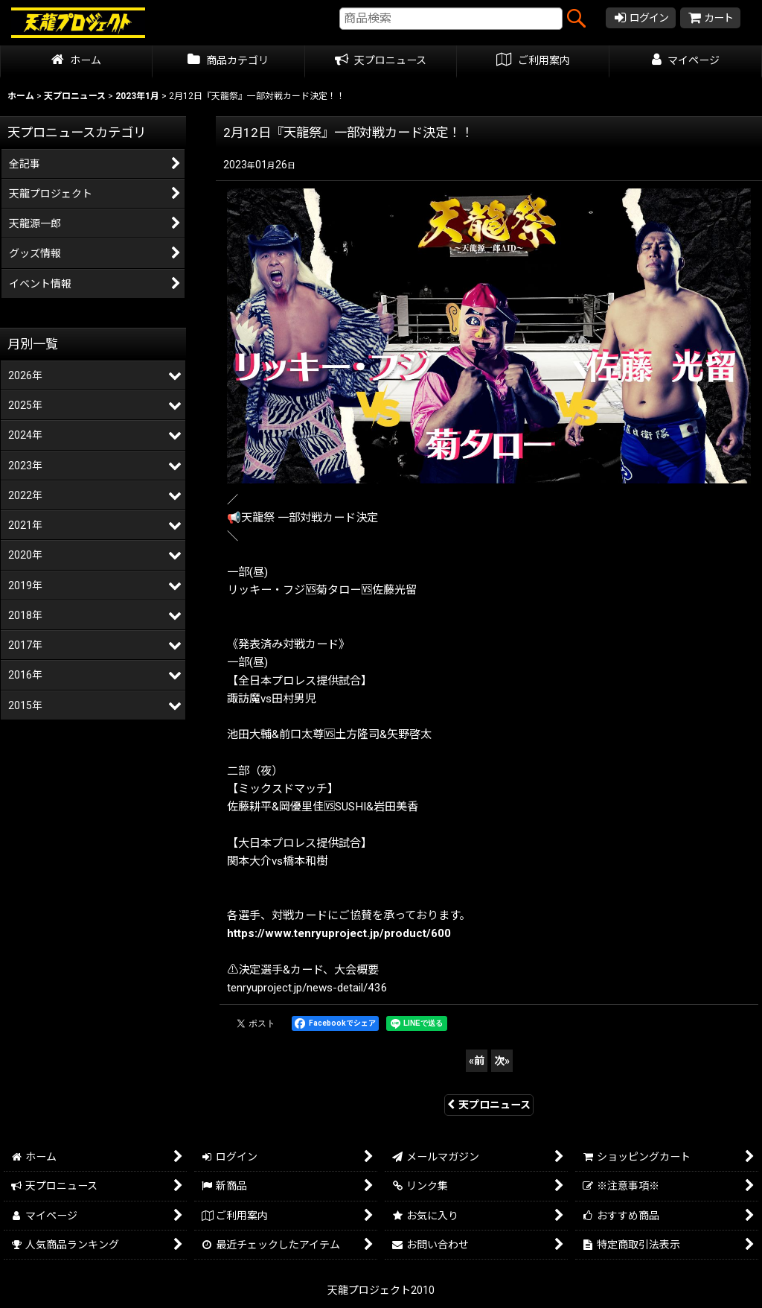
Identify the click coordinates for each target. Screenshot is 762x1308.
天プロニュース (489, 1105)
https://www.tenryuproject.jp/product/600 (339, 933)
